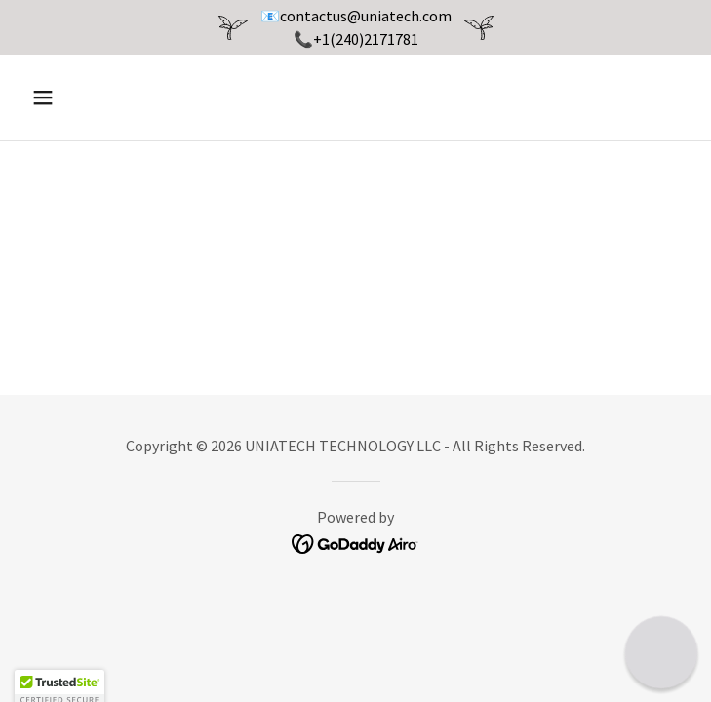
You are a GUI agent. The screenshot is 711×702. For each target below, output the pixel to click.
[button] (99, 97)
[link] (355, 542)
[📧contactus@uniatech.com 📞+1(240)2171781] (355, 27)
